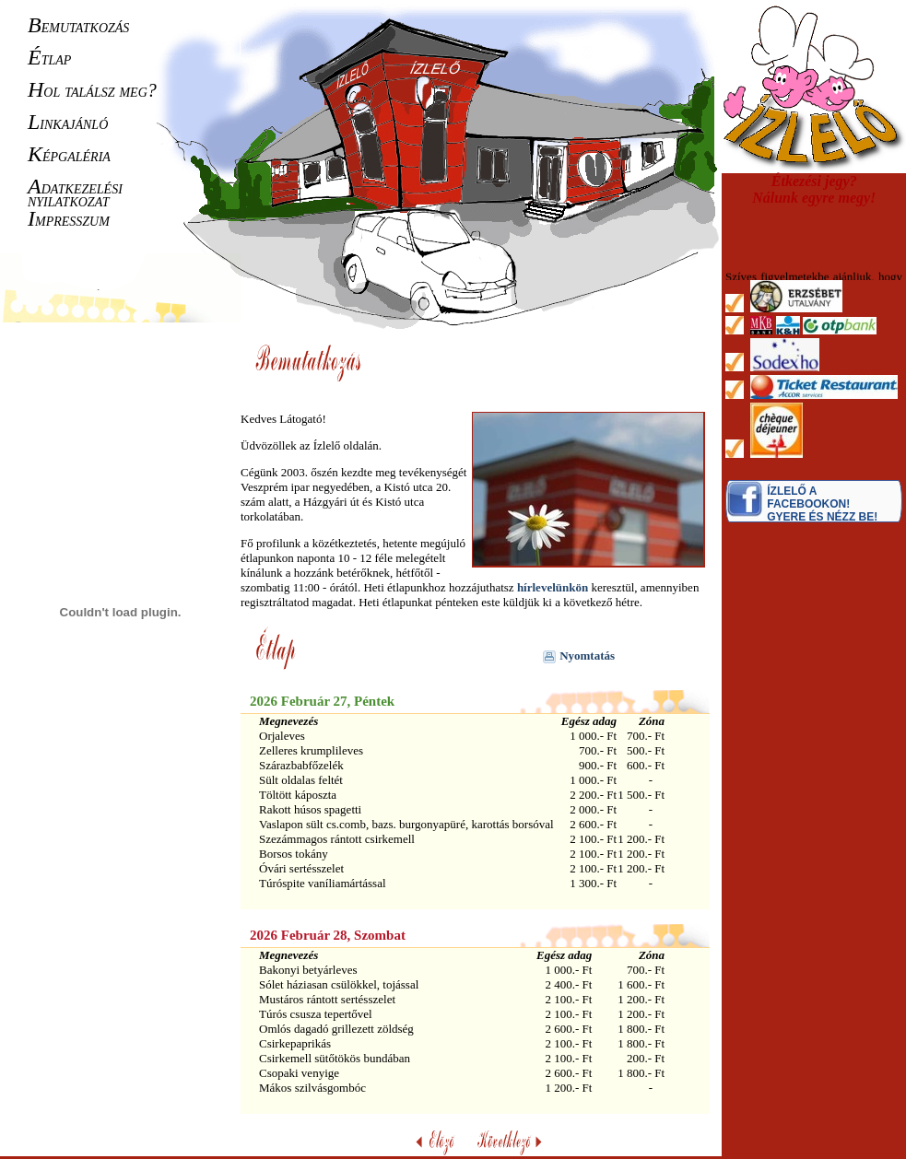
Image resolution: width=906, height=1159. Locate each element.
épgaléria (69, 155)
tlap (49, 58)
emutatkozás (78, 26)
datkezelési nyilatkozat (75, 193)
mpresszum (69, 219)
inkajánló (68, 122)
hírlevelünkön (552, 587)
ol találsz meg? (92, 90)
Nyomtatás (579, 655)
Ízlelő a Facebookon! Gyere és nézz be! (822, 504)
